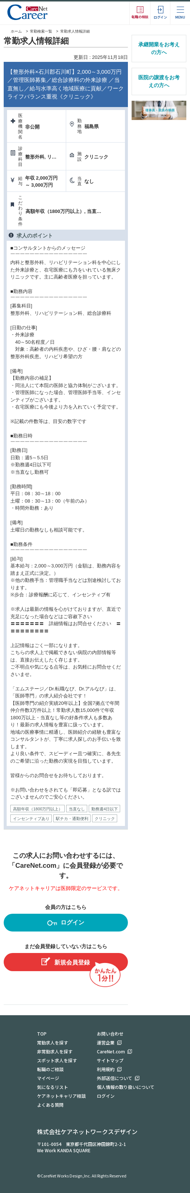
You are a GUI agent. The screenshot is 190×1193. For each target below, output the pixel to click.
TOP (42, 1033)
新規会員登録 (65, 961)
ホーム (13, 31)
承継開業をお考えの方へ (159, 48)
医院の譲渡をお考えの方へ (159, 81)
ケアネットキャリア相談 (61, 1096)
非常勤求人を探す (54, 1051)
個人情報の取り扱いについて (126, 1087)
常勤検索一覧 (41, 31)
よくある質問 (50, 1105)
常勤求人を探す (52, 1042)
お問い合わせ (110, 1033)
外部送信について (114, 1078)
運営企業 (106, 1042)
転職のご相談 (50, 1069)
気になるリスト (52, 1087)
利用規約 (106, 1069)
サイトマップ (110, 1060)
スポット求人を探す (57, 1060)
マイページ (48, 1078)
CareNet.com (111, 1051)
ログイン (65, 923)
